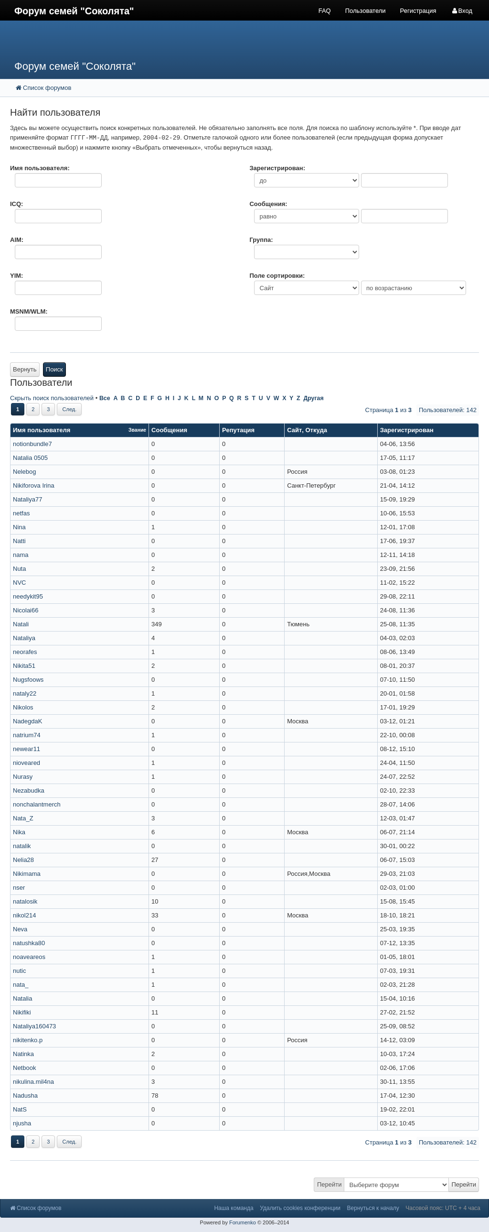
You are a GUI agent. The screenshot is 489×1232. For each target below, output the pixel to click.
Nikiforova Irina (33, 485)
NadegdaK (27, 721)
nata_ (21, 984)
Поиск (54, 369)
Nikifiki (22, 1012)
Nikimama (27, 873)
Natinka (23, 1054)
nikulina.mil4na (33, 1081)
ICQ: (16, 203)
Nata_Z (23, 818)
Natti (19, 541)
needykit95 (28, 596)
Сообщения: (268, 203)
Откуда (316, 430)
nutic (19, 970)
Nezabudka (28, 790)
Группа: (261, 239)
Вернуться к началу (373, 1208)
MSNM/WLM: (29, 311)
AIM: (16, 239)
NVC (19, 582)
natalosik (25, 901)
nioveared (26, 762)
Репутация (238, 430)
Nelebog (24, 471)
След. (69, 409)
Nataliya (24, 638)
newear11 (26, 748)
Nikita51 (24, 665)
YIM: (16, 275)
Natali (21, 624)
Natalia (22, 998)
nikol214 (24, 915)
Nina (19, 527)
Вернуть (25, 369)
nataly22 (24, 693)
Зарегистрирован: (277, 168)
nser (19, 887)
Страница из (388, 410)
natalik (22, 846)
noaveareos (29, 956)
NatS (20, 1109)
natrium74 (27, 735)
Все (104, 398)
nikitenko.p (28, 1040)
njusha (22, 1123)
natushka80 (29, 943)
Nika (19, 832)
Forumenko (242, 1222)
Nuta (19, 568)
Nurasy (22, 776)
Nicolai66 (25, 610)
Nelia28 (23, 859)
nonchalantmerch (37, 804)
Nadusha (25, 1095)
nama (21, 554)
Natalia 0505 (30, 457)
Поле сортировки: (277, 275)
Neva (20, 929)
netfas (21, 513)
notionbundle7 (32, 443)
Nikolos (23, 707)
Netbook (24, 1067)
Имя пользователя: (40, 168)
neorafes (25, 651)
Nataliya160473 (34, 1026)
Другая (313, 398)
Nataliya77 (27, 499)
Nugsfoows (28, 679)
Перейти (329, 1184)
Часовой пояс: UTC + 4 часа (442, 1208)
